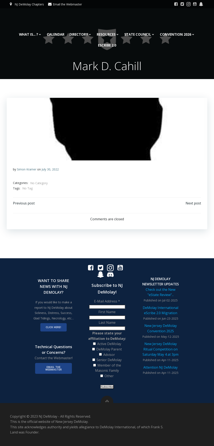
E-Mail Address (107, 301)
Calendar (55, 34)
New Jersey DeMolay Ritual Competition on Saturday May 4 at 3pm (160, 349)
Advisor (109, 354)
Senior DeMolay (109, 360)
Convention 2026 (177, 34)
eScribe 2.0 (107, 45)
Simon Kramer (26, 169)
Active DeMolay (109, 343)
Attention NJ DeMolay (160, 367)
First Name (107, 312)
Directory (80, 34)
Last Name (107, 322)
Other (109, 376)
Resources (108, 34)
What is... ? (30, 34)
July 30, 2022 (50, 169)
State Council (139, 34)
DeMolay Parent (109, 349)
